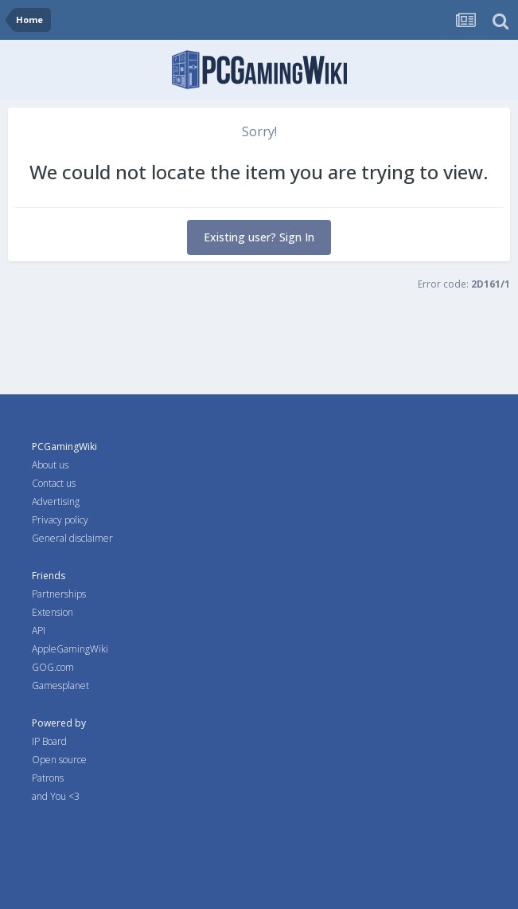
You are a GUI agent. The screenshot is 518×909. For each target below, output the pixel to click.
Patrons (48, 778)
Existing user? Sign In (259, 237)
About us (50, 465)
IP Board (49, 741)
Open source (59, 759)
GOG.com (53, 667)
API (38, 630)
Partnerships (59, 594)
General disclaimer (72, 538)
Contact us (54, 483)
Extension (52, 612)
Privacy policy (60, 520)
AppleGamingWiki (70, 649)
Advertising (56, 501)
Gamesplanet (60, 685)
